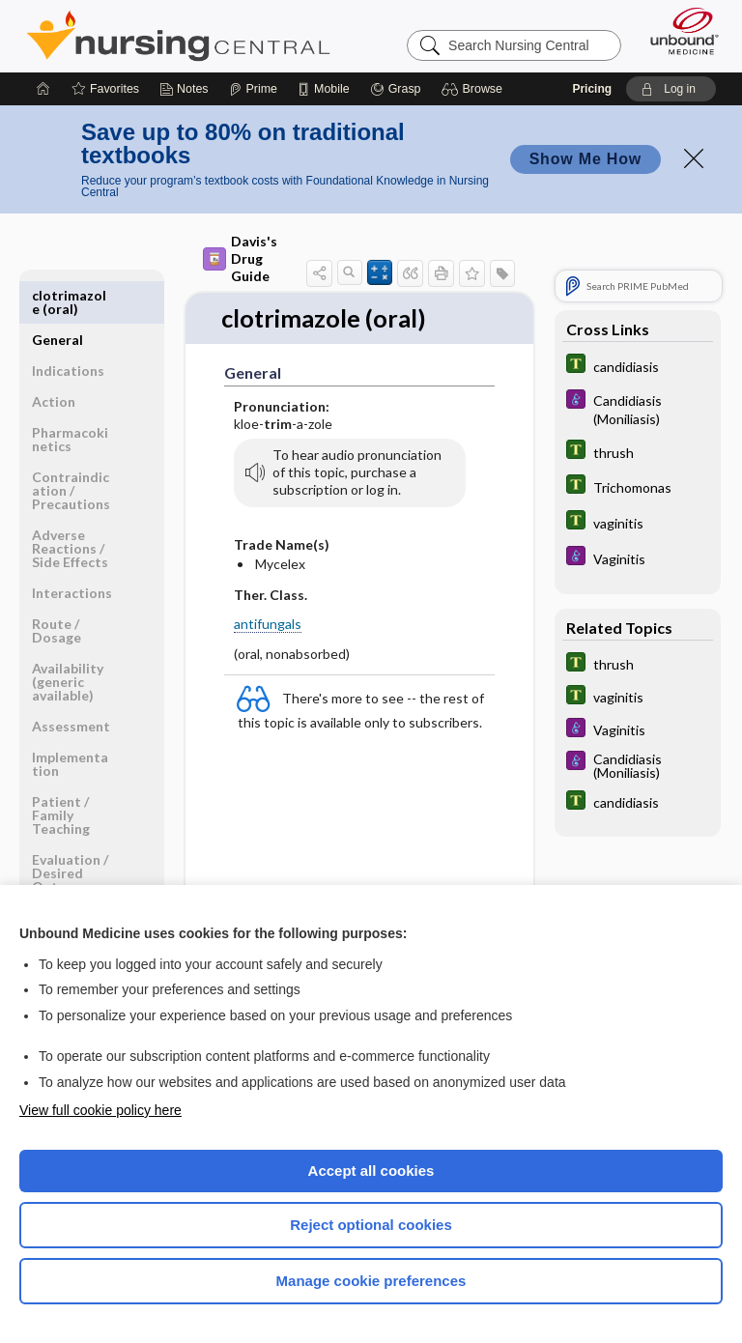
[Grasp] (395, 88)
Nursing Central (178, 36)
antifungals (267, 624)
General (57, 295)
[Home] (43, 88)
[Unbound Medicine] (678, 31)
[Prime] (253, 88)
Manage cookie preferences (371, 1280)
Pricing (592, 89)
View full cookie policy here (100, 1110)
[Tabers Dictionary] (638, 366)
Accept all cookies (371, 1170)
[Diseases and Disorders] (638, 409)
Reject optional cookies (371, 1224)
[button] (475, 88)
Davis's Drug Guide (240, 258)
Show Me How (585, 159)
